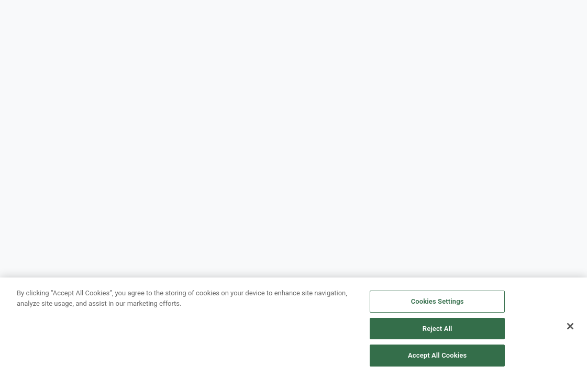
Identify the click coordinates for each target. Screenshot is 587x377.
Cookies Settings (437, 301)
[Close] (570, 326)
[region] (293, 327)
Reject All (437, 328)
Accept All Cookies (437, 355)
